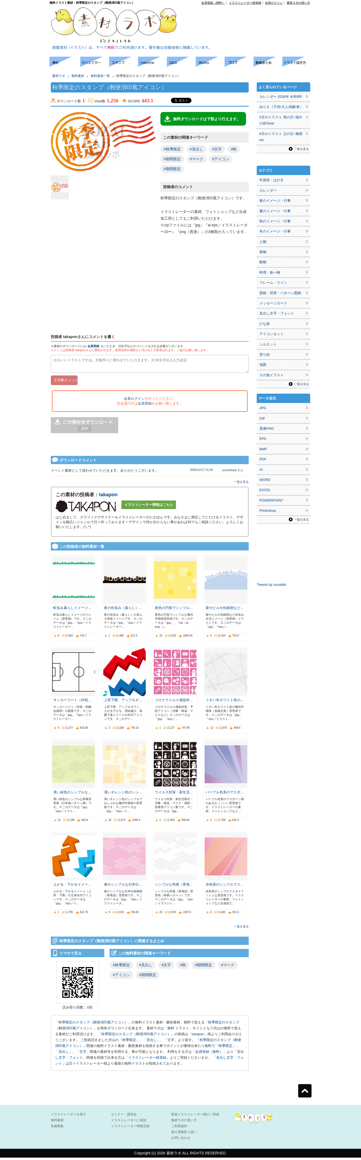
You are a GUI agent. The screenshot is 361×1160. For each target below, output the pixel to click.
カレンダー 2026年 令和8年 (280, 97)
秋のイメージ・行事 (275, 221)
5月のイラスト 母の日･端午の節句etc (280, 120)
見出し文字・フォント (276, 313)
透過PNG (266, 428)
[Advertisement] (249, 16)
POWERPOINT (271, 500)
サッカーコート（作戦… (72, 702)
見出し (152, 1042)
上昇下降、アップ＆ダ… (123, 702)
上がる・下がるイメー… (72, 887)
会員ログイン (274, 2)
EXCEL (265, 490)
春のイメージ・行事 (275, 201)
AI (261, 470)
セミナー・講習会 (124, 1117)
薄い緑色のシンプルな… (72, 795)
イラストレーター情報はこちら (148, 507)
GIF (262, 418)
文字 (170, 1042)
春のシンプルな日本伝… (123, 887)
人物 (262, 242)
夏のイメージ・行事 (275, 211)
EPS (262, 439)
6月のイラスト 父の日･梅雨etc (280, 137)
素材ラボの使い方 (298, 2)
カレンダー (268, 190)
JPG (262, 408)
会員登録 (93, 346)
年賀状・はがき (271, 180)
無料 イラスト (178, 1031)
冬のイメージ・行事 (275, 231)
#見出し (196, 149)
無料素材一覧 (100, 76)
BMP (263, 449)
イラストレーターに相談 (128, 1122)
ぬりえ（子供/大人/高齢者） (281, 107)
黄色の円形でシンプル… (174, 610)
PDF (262, 459)
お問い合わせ (180, 1140)
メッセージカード (273, 303)
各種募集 (57, 1128)
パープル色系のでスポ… (225, 795)
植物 (262, 252)
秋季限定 (129, 1042)
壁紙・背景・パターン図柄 (280, 293)
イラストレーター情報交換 (130, 1128)
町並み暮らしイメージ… (72, 610)
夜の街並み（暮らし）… (123, 610)
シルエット (268, 344)
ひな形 (264, 324)
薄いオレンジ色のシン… (123, 795)
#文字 (217, 149)
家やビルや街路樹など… (225, 610)
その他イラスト (271, 375)
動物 (262, 262)
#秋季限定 (172, 149)
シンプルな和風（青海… (174, 887)
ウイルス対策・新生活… (174, 795)
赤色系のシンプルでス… (225, 887)
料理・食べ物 (269, 272)
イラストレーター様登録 (245, 2)
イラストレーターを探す (68, 1117)
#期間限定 (172, 159)
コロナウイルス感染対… (174, 702)
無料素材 (77, 76)
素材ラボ (58, 76)
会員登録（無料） (213, 2)
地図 (262, 365)
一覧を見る (241, 484)
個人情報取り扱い (184, 1134)
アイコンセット (271, 334)
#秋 (234, 149)
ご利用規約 (179, 1128)
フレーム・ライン (273, 283)
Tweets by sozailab (271, 585)
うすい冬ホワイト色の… (225, 702)
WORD (264, 480)
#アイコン (220, 159)
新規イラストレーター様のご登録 (195, 1117)
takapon (108, 497)
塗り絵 (264, 354)
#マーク (196, 159)
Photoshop (267, 511)
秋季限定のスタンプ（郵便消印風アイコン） (93, 1025)
